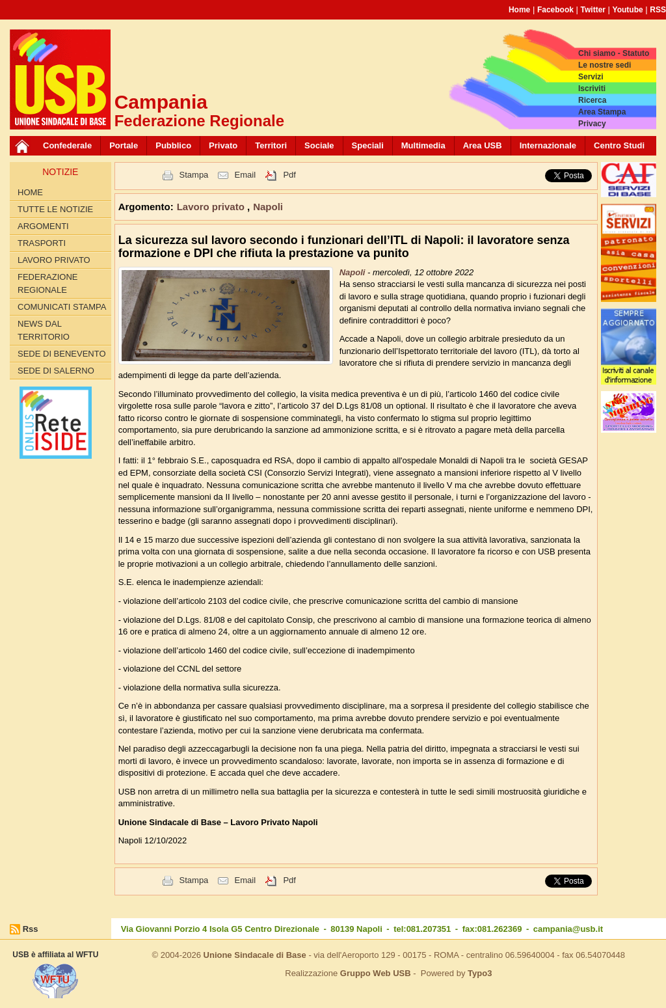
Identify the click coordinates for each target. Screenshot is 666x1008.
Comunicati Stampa (62, 307)
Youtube (628, 9)
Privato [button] (223, 145)
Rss (30, 929)
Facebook (555, 9)
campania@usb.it (568, 929)
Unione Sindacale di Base (255, 955)
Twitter (593, 9)
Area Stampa (602, 111)
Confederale (67, 145)
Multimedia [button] (423, 145)
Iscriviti (592, 88)
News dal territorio (44, 330)
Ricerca (592, 100)
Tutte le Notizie (55, 209)
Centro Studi (619, 145)
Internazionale (548, 145)
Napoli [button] (268, 206)
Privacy (592, 123)
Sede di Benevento (62, 354)
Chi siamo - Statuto (613, 53)
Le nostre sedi (604, 65)
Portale (123, 145)
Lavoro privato (54, 260)
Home (519, 9)
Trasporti (42, 243)
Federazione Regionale (47, 283)
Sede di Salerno (56, 370)
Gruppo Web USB (375, 973)
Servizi (591, 76)
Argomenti (43, 226)
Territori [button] (271, 145)
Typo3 (480, 973)
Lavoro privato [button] (212, 206)
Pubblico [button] (173, 145)
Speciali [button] (368, 145)
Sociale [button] (319, 145)
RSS (658, 9)
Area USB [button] (482, 145)
